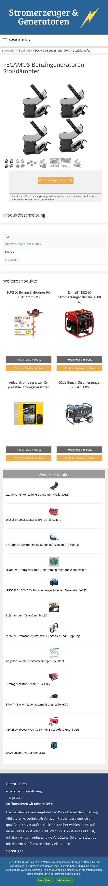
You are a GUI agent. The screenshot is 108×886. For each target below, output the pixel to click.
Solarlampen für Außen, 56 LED (26, 615)
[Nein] (103, 872)
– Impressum (15, 797)
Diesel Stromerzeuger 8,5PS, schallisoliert (33, 519)
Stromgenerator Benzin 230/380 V (28, 684)
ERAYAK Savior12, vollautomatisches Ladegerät (37, 704)
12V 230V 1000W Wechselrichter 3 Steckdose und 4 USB (42, 729)
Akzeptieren (45, 880)
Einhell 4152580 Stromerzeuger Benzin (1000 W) (79, 297)
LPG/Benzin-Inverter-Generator (26, 752)
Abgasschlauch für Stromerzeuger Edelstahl (35, 661)
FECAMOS (24, 50)
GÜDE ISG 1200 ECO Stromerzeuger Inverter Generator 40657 (46, 590)
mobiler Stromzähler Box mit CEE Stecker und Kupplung (43, 636)
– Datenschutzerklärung (24, 791)
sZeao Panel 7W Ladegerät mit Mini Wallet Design (38, 494)
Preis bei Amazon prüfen (55, 180)
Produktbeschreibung (28, 359)
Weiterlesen (65, 880)
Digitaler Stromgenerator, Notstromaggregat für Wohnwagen (46, 570)
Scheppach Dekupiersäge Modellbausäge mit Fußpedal (42, 545)
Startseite (8, 50)
